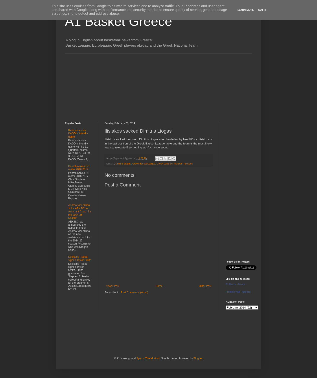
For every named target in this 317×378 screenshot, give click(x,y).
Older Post (205, 286)
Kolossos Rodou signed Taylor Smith (79, 258)
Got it (262, 9)
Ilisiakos (178, 163)
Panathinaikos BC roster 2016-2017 (78, 168)
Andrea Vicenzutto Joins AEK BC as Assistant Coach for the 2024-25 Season (79, 211)
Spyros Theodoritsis (148, 358)
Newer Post (112, 286)
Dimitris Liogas (123, 163)
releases (188, 163)
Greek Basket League (143, 163)
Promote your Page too (238, 291)
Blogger (198, 358)
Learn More (246, 9)
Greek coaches (165, 163)
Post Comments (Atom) (134, 292)
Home (159, 286)
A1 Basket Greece (118, 21)
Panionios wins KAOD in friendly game (78, 133)
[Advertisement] (158, 84)
